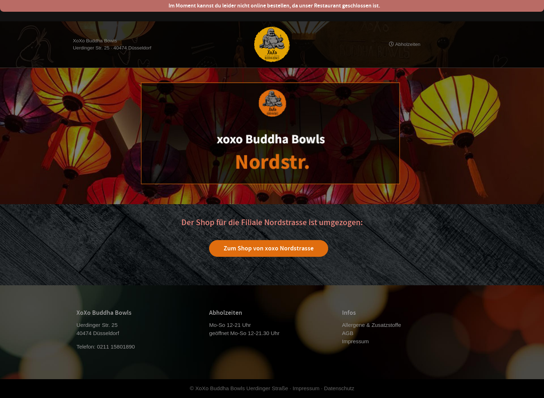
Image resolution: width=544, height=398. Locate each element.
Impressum (355, 341)
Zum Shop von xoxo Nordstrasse (269, 248)
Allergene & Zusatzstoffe (371, 325)
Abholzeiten (404, 44)
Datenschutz (339, 388)
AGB (347, 333)
